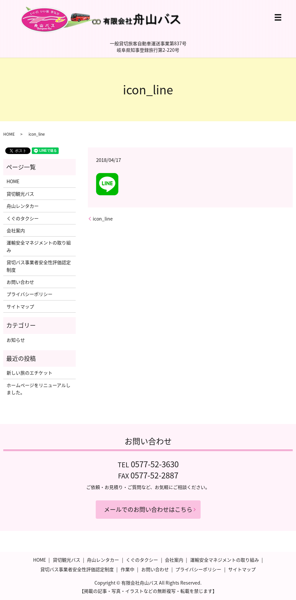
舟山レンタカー (23, 206)
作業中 (127, 569)
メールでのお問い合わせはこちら (148, 509)
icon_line (103, 219)
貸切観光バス (20, 193)
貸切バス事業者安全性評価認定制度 (39, 266)
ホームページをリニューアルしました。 (38, 389)
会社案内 (16, 230)
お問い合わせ (20, 282)
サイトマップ (20, 306)
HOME (9, 134)
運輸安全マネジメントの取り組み (39, 246)
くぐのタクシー (23, 218)
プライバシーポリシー (29, 294)
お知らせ (16, 340)
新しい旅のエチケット (29, 372)
